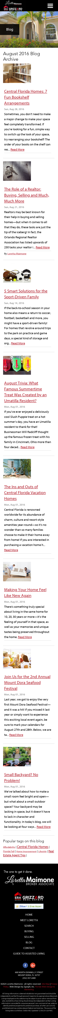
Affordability (9, 847)
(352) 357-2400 (29, 978)
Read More (17, 149)
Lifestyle (42, 851)
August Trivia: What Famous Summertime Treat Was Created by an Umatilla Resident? (25, 392)
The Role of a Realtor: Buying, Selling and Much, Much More (26, 195)
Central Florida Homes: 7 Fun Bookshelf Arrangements (25, 97)
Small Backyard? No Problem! (21, 777)
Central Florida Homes (32, 847)
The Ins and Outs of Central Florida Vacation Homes (25, 492)
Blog (29, 942)
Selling (29, 937)
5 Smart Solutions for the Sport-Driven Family (25, 293)
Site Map (45, 984)
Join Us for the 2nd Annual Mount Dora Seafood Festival (27, 682)
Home (29, 914)
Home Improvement (26, 851)
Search (29, 925)
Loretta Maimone (16, 253)
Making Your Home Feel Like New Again (25, 592)
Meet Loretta (29, 920)
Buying (29, 931)
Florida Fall (9, 851)
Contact (29, 948)
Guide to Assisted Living (29, 953)
